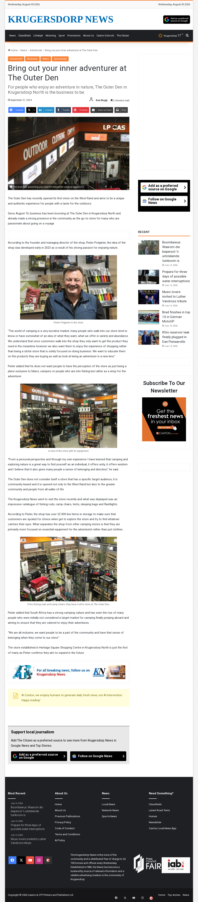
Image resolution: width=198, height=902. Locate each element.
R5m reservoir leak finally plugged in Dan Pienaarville (175, 337)
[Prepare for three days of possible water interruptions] (148, 277)
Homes (153, 816)
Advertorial (36, 50)
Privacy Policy (63, 822)
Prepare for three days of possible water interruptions (176, 276)
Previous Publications (67, 816)
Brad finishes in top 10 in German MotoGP (176, 316)
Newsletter (155, 822)
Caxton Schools (105, 35)
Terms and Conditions (67, 834)
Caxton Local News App (162, 828)
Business (32, 58)
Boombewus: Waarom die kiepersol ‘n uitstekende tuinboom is (171, 251)
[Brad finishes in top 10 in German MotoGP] (148, 317)
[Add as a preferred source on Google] (176, 19)
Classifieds (24, 35)
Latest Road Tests (159, 810)
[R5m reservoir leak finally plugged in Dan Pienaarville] (148, 337)
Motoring (51, 35)
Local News (108, 804)
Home (13, 50)
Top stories (174, 894)
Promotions (73, 35)
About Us (88, 35)
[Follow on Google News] (98, 756)
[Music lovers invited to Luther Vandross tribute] (148, 297)
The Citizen (123, 35)
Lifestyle (38, 35)
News (12, 35)
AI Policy (60, 840)
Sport (62, 35)
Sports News (109, 816)
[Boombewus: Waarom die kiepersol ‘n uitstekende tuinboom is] (148, 247)
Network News (110, 810)
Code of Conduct (65, 828)
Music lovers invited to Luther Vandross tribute (174, 296)
